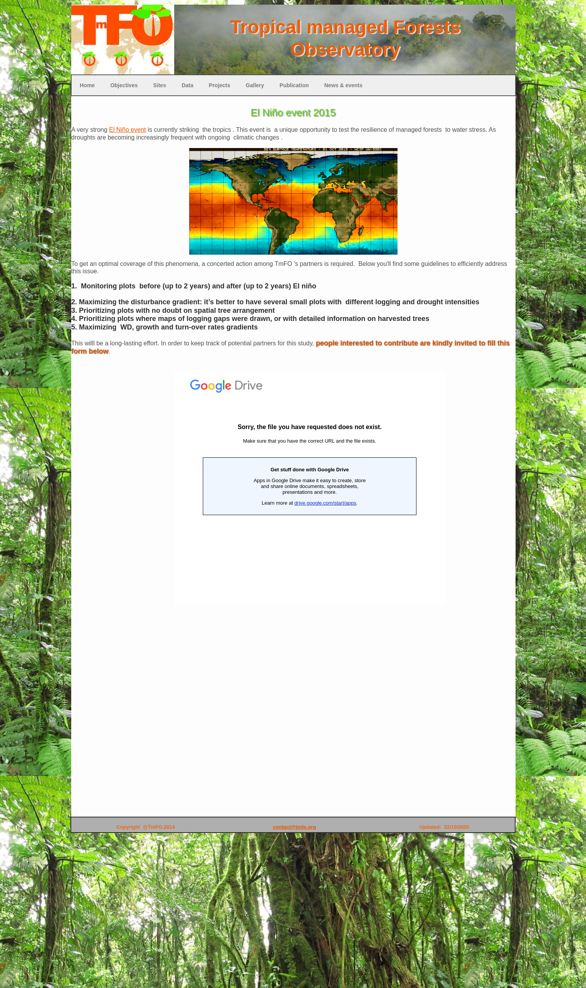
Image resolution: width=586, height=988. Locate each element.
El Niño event (127, 129)
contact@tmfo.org (294, 827)
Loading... (309, 488)
